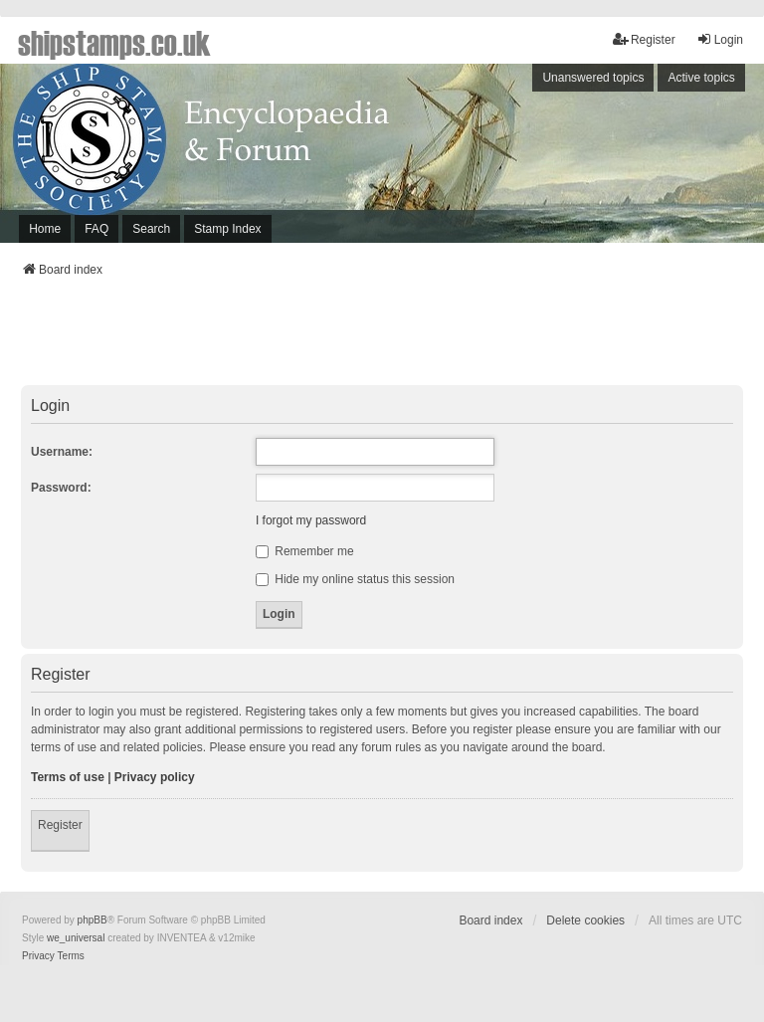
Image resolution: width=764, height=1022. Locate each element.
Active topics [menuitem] (701, 78)
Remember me (305, 551)
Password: (61, 488)
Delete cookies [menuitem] (585, 920)
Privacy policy (154, 777)
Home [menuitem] (45, 229)
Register (60, 825)
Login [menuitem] (719, 39)
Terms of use (67, 777)
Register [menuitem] (644, 39)
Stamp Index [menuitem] (227, 229)
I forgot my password (311, 520)
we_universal (75, 937)
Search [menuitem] (151, 229)
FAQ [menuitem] (96, 229)
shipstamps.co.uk (114, 42)
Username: (62, 452)
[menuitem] (38, 956)
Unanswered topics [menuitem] (593, 78)
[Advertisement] (382, 337)
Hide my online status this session (355, 579)
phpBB (92, 920)
